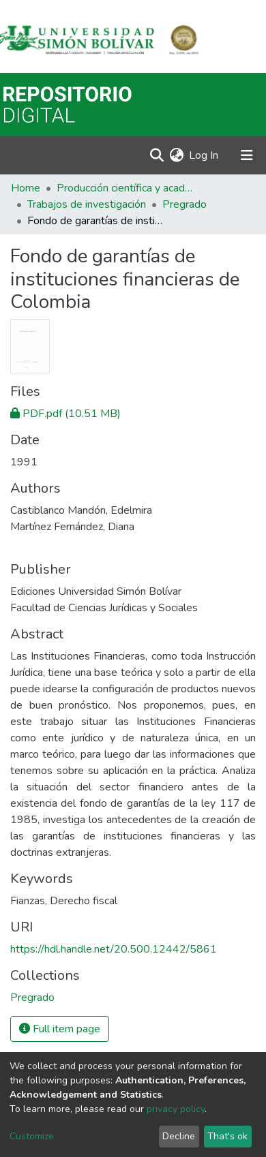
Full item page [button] (59, 1028)
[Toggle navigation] (247, 155)
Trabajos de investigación (86, 204)
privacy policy (176, 1108)
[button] (176, 155)
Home (25, 188)
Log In (204, 155)
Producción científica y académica (125, 188)
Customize (32, 1136)
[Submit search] (156, 155)
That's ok (227, 1136)
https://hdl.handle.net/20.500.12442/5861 (113, 949)
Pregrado (184, 204)
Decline (178, 1136)
